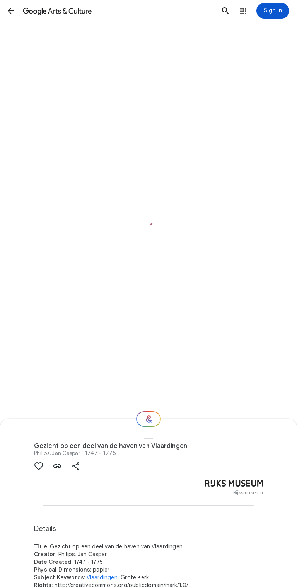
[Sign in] (272, 11)
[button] (11, 11)
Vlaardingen (102, 577)
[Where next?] (148, 419)
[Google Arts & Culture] (118, 11)
